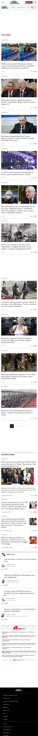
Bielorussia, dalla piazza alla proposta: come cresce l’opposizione (19, 576)
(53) (35, 309)
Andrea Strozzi (11, 614)
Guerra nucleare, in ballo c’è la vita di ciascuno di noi (20, 560)
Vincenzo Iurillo (7, 530)
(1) (35, 530)
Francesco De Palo (12, 580)
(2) (35, 418)
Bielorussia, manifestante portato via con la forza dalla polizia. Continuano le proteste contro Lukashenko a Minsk (18, 376)
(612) (35, 216)
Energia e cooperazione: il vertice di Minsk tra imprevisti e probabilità (20, 610)
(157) (6, 603)
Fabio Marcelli (10, 564)
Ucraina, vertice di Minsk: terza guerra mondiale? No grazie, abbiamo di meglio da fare (19, 593)
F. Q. (3, 71)
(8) (35, 547)
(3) (35, 107)
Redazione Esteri (6, 495)
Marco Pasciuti (6, 512)
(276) (35, 143)
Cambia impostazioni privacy (10, 701)
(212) (35, 512)
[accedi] (35, 2)
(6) (5, 619)
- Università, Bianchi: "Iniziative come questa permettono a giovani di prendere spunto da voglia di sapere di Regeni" (18, 656)
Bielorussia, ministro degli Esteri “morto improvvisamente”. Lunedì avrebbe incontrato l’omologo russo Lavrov (17, 138)
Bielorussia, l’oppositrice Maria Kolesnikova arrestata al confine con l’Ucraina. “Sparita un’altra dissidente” (16, 340)
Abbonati (29, 2)
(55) (6, 585)
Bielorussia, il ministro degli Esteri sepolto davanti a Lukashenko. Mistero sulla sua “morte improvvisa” (18, 102)
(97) (6, 569)
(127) (35, 346)
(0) (35, 71)
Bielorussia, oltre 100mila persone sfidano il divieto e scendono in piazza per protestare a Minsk (17, 412)
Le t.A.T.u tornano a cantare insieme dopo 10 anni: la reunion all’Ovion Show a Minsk (17, 173)
